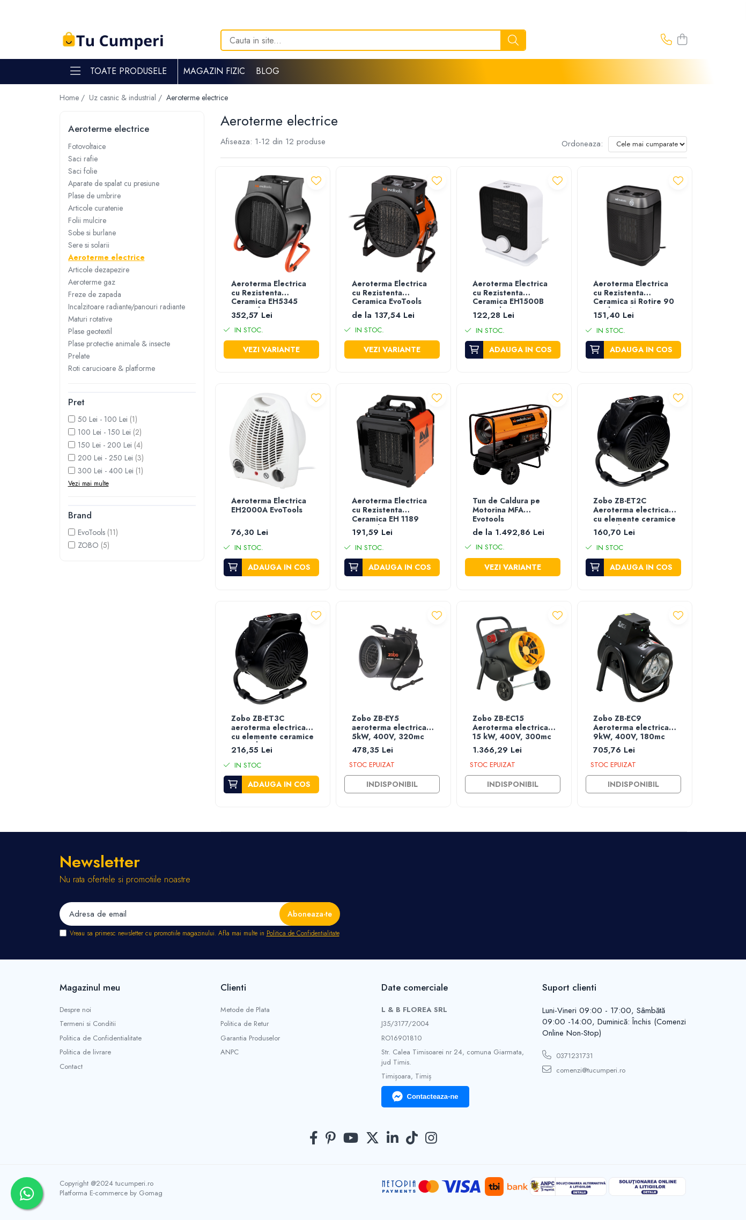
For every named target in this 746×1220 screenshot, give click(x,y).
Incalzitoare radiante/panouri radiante (126, 306)
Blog (267, 71)
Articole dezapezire (98, 269)
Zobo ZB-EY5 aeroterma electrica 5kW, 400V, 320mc (389, 728)
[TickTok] (411, 1138)
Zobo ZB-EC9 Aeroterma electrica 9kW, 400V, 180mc (631, 728)
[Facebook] (314, 1138)
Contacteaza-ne (425, 1096)
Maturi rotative (90, 319)
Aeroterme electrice (106, 257)
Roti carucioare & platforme (111, 368)
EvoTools (91, 532)
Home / (73, 97)
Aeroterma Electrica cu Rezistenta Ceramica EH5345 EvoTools (268, 293)
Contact (71, 1067)
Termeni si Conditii (88, 1024)
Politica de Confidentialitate (303, 933)
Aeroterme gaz (91, 282)
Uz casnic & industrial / (126, 97)
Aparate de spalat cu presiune (113, 183)
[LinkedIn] (392, 1138)
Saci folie (82, 171)
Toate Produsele (118, 71)
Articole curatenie (95, 208)
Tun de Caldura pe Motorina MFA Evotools (506, 510)
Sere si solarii (88, 245)
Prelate (79, 356)
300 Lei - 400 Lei (106, 470)
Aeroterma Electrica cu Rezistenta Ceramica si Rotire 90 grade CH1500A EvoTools (633, 293)
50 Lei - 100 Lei (103, 419)
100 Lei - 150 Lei (104, 432)
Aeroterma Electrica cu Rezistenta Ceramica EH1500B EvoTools (510, 293)
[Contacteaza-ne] (666, 40)
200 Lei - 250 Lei (105, 457)
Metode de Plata (245, 1010)
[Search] (373, 40)
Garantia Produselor (250, 1038)
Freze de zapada (94, 294)
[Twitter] (372, 1138)
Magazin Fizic (214, 71)
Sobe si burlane (92, 232)
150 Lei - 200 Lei (105, 445)
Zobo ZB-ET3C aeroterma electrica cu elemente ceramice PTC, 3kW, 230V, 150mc (272, 728)
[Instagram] (431, 1138)
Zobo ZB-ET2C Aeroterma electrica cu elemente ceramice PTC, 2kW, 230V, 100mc (634, 510)
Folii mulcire (87, 220)
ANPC (229, 1052)
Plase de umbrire (94, 195)
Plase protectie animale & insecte (119, 343)
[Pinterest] (330, 1138)
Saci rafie (83, 158)
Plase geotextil (90, 331)
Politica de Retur (244, 1024)
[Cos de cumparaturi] (682, 40)
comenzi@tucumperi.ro (583, 1070)
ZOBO (88, 545)
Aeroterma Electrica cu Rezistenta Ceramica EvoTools (389, 293)
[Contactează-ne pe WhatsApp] (27, 1193)
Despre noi (75, 1010)
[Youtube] (351, 1138)
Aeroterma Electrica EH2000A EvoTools (268, 505)
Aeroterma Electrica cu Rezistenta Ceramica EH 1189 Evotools (389, 510)
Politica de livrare (85, 1052)
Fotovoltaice (87, 146)
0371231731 (567, 1055)
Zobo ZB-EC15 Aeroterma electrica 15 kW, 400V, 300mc (511, 728)
